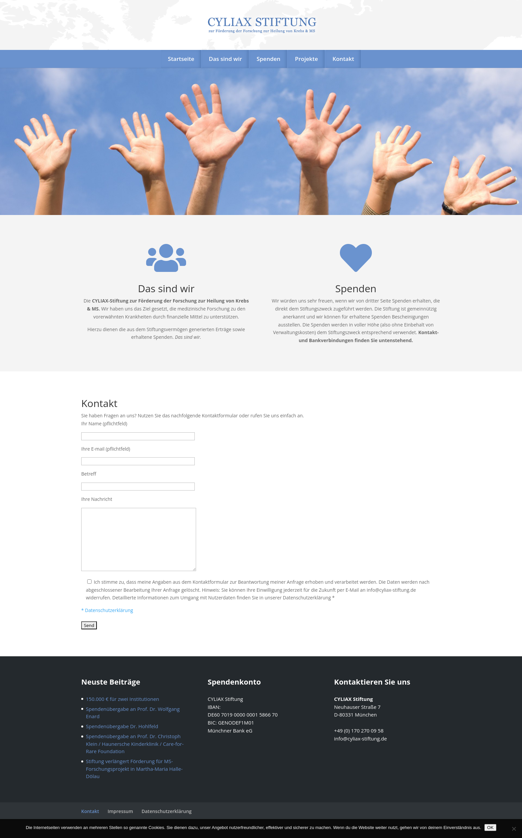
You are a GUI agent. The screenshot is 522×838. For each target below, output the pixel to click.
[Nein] (513, 828)
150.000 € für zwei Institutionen (122, 699)
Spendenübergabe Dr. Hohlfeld (122, 726)
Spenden (269, 59)
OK (490, 827)
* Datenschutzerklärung (107, 610)
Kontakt (343, 59)
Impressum (120, 811)
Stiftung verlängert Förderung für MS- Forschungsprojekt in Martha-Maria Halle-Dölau (134, 768)
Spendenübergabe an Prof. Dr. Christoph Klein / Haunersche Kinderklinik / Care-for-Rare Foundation (135, 743)
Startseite (181, 59)
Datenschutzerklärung (166, 811)
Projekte (306, 59)
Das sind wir (225, 59)
